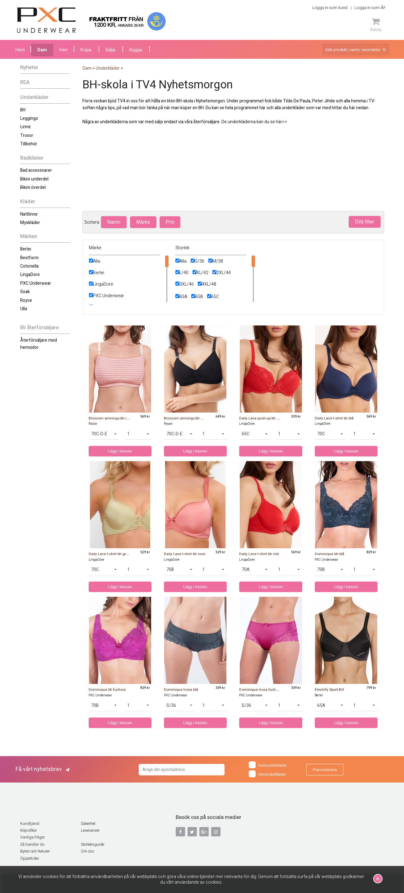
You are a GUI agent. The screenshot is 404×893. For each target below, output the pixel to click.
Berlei (25, 249)
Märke (143, 222)
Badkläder (32, 158)
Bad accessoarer (36, 170)
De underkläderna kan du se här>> (254, 122)
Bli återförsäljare (39, 327)
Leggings (29, 118)
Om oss (87, 851)
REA (25, 82)
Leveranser (90, 830)
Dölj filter (364, 221)
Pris (170, 222)
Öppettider (29, 858)
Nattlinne (29, 214)
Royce (26, 300)
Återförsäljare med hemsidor (38, 343)
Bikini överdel (33, 187)
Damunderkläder (268, 764)
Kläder (27, 201)
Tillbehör (28, 144)
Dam (42, 50)
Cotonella (29, 266)
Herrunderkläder (267, 773)
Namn (114, 222)
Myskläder (30, 222)
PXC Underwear (35, 283)
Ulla (23, 309)
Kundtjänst (29, 823)
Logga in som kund (329, 8)
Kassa (375, 25)
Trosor (26, 135)
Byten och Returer (35, 851)
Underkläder (34, 97)
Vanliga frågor (32, 837)
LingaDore (30, 274)
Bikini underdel (34, 179)
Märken (28, 236)
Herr (63, 50)
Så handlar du (32, 844)
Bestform (29, 258)
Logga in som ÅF (370, 8)
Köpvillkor (28, 830)
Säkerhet (88, 823)
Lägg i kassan (120, 451)
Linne (25, 127)
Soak (25, 291)
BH (23, 110)
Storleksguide (92, 844)
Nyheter (29, 67)
